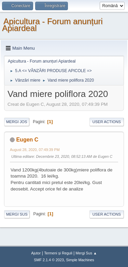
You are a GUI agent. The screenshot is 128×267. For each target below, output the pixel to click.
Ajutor (36, 253)
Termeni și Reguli (58, 253)
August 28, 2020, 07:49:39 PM (35, 150)
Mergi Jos (16, 122)
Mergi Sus (17, 214)
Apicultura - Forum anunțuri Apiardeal (52, 25)
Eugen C (27, 140)
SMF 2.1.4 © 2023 (49, 260)
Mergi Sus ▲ (86, 253)
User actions (107, 122)
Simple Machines (80, 260)
